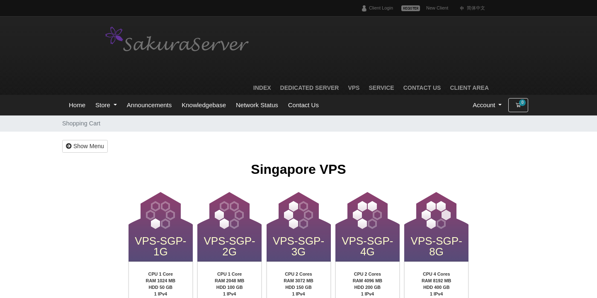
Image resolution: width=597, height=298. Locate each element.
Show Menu (85, 146)
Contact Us (422, 87)
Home (77, 104)
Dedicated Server (309, 87)
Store (103, 104)
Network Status (257, 104)
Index (262, 87)
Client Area (469, 87)
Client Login (381, 7)
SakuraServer (178, 40)
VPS (353, 87)
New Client (437, 7)
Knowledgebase (204, 104)
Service (381, 87)
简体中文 (476, 7)
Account (485, 104)
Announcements (149, 104)
